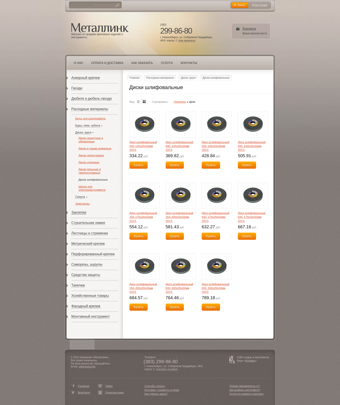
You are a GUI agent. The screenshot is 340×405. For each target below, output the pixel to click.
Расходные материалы (89, 109)
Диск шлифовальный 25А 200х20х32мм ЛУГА (143, 288)
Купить (138, 165)
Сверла (80, 196)
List (138, 101)
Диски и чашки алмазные (94, 148)
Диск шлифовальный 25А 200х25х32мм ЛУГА (179, 216)
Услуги (167, 63)
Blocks (144, 101)
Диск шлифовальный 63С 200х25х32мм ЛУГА (179, 288)
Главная (134, 77)
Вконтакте (84, 392)
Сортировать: (160, 101)
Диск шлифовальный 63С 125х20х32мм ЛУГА (179, 146)
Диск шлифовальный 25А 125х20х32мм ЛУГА (143, 146)
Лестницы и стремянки (89, 233)
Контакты (189, 63)
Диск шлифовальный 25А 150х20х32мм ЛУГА (215, 146)
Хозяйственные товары (90, 295)
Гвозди (76, 88)
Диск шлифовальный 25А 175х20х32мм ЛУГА (143, 216)
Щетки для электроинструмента (91, 188)
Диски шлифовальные (93, 179)
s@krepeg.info (87, 366)
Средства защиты (85, 275)
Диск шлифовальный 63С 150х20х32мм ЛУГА (251, 146)
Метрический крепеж (88, 243)
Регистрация (259, 5)
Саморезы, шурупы (86, 264)
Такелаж (78, 285)
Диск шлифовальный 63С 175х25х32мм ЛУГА (215, 216)
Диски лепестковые (91, 155)
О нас (78, 63)
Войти (241, 5)
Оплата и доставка (107, 63)
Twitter (109, 386)
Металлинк (100, 28)
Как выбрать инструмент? (244, 390)
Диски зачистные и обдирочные (90, 139)
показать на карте (167, 369)
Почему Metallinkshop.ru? (244, 386)
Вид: (132, 101)
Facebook (83, 386)
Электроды (82, 203)
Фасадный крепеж (85, 306)
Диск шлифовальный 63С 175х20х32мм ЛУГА (251, 216)
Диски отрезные (88, 162)
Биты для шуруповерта (90, 118)
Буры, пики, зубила (87, 125)
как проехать (187, 40)
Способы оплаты (154, 386)
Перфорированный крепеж (93, 254)
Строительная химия (88, 223)
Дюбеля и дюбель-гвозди (91, 98)
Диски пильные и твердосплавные (89, 171)
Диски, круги (83, 132)
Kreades (250, 360)
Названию (180, 102)
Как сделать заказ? (155, 393)
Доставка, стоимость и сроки (161, 390)
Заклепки (78, 212)
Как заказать (142, 63)
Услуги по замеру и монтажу (246, 393)
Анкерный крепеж (85, 78)
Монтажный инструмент (90, 316)
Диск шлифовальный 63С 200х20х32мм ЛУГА (215, 288)
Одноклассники (114, 392)
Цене (192, 102)
